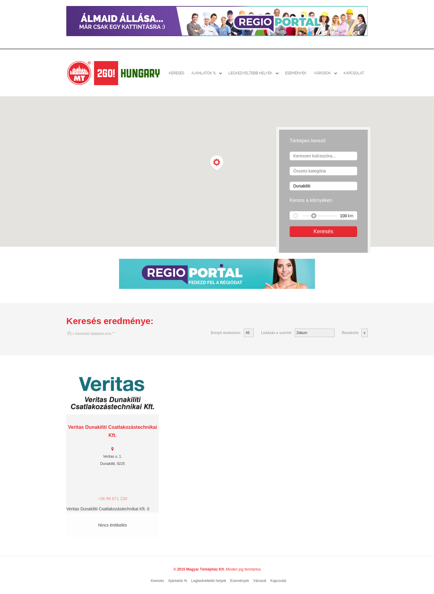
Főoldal (69, 334)
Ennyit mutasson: (226, 333)
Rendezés (350, 333)
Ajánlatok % (203, 73)
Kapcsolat (354, 73)
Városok (322, 73)
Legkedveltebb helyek (250, 73)
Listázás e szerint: (276, 333)
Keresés (176, 73)
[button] (216, 163)
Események (296, 73)
